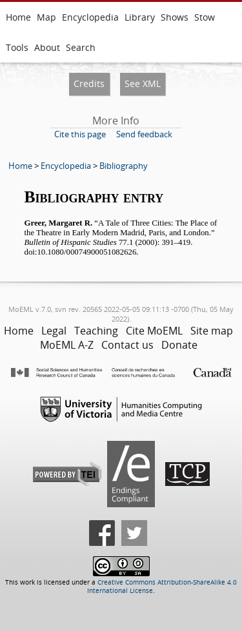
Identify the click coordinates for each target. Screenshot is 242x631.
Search (81, 47)
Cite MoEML (154, 331)
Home (18, 17)
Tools (17, 47)
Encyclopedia (90, 17)
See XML (143, 83)
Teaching (96, 331)
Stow (204, 17)
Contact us (127, 345)
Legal (53, 331)
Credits (89, 83)
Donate (179, 345)
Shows (174, 17)
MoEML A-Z (67, 345)
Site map (211, 331)
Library (140, 17)
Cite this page (80, 134)
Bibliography (123, 165)
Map (46, 17)
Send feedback (144, 134)
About (47, 47)
